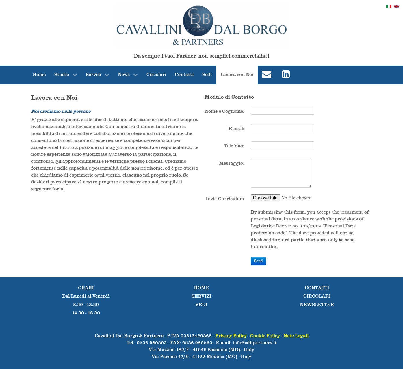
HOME (201, 288)
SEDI (201, 305)
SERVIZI (201, 296)
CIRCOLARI (317, 296)
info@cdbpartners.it (255, 343)
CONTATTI (317, 288)
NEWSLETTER (317, 305)
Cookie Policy (265, 336)
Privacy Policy (231, 336)
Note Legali (296, 336)
